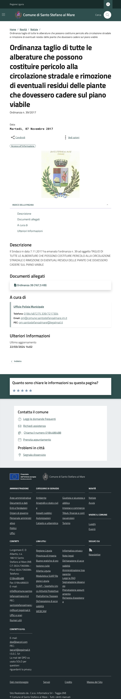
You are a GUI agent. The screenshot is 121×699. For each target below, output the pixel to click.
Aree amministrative (20, 498)
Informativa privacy (72, 550)
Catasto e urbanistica (47, 523)
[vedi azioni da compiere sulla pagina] (71, 137)
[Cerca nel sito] (106, 15)
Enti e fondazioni (18, 508)
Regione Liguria (17, 4)
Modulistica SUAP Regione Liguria (47, 578)
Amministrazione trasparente (73, 572)
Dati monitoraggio (19, 682)
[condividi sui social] (18, 137)
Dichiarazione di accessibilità (47, 603)
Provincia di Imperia (46, 555)
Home (13, 29)
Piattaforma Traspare (47, 596)
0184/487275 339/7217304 (41, 313)
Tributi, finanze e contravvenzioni (73, 515)
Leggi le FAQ (68, 578)
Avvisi (92, 503)
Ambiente (41, 498)
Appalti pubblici (44, 513)
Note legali (68, 555)
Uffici (12, 533)
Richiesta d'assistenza (73, 600)
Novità (23, 29)
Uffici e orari (16, 615)
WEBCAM (41, 611)
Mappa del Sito (94, 682)
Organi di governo (19, 513)
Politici (13, 528)
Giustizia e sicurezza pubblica (73, 500)
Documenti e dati (19, 503)
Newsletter (95, 554)
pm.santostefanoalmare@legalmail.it (41, 322)
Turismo (66, 523)
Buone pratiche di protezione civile (47, 563)
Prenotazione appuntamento (73, 592)
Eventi (92, 529)
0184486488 (17, 578)
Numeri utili (16, 620)
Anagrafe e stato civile (47, 505)
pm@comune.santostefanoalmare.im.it (44, 318)
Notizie (34, 29)
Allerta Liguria (43, 571)
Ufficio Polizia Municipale (29, 306)
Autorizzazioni (43, 518)
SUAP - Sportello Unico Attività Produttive (47, 588)
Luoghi (92, 524)
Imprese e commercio (73, 508)
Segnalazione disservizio (73, 584)
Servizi (46, 682)
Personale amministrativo (20, 520)
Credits (68, 682)
